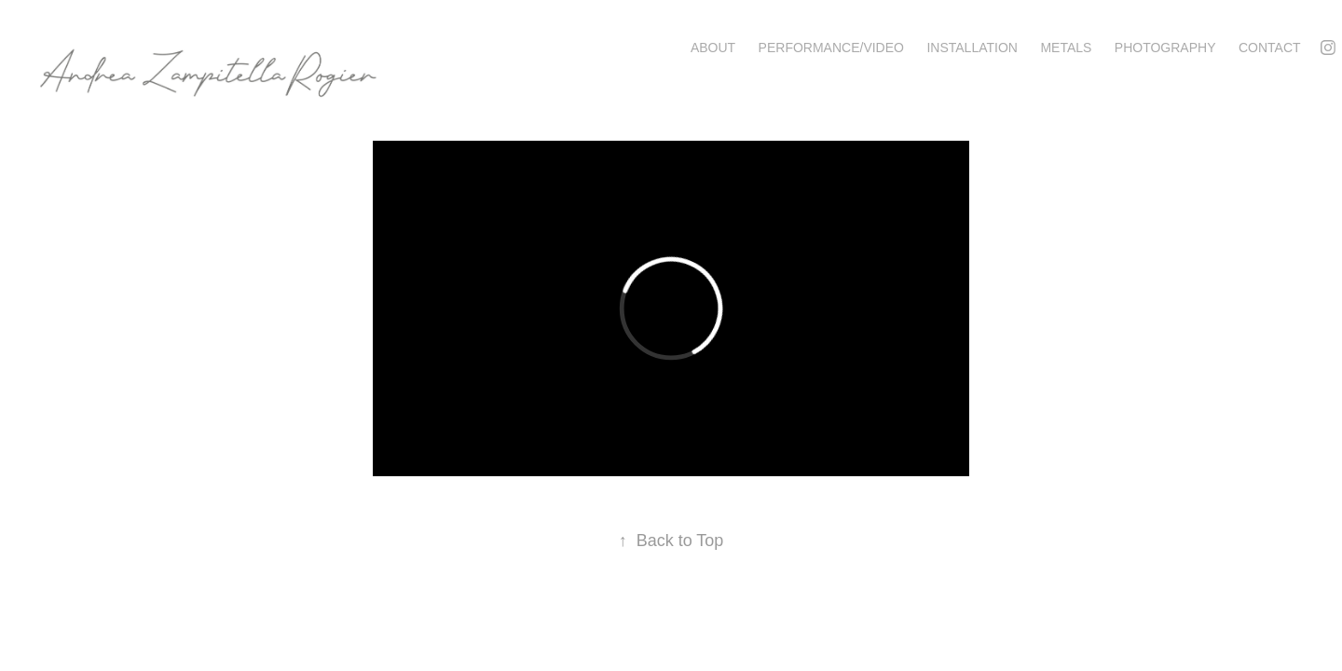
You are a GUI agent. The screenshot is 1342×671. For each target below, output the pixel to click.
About (713, 47)
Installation (972, 47)
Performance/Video (831, 47)
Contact (1270, 47)
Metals (1065, 47)
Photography (1165, 47)
